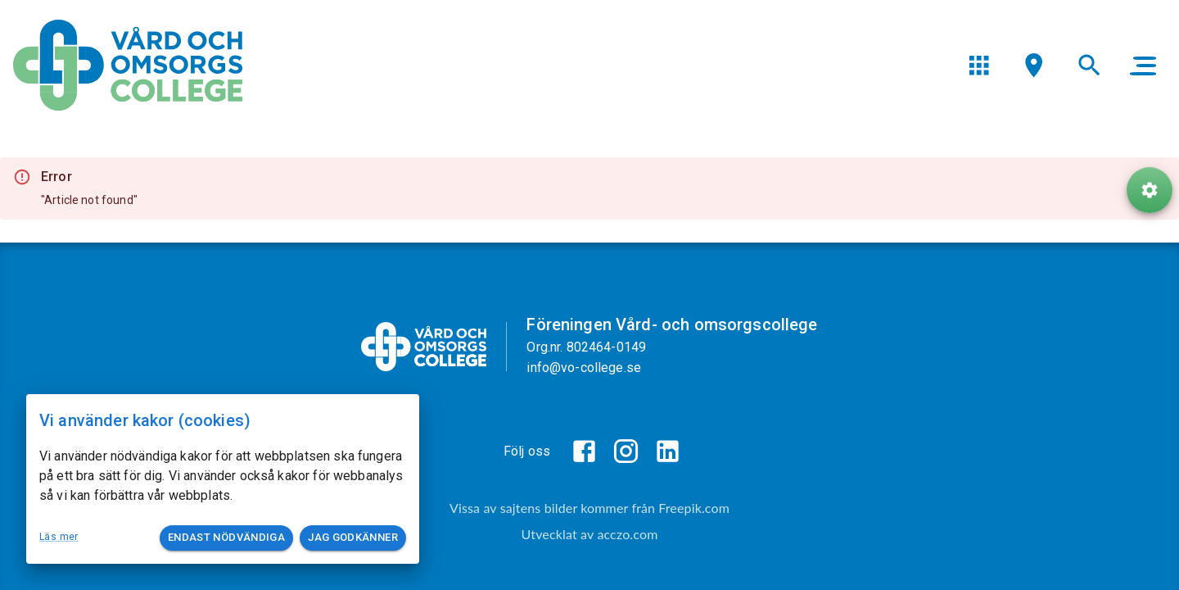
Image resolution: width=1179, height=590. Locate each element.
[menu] (979, 65)
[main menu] (1143, 65)
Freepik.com (694, 507)
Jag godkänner (353, 538)
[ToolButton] (1149, 190)
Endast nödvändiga (226, 538)
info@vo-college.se (583, 367)
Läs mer (59, 536)
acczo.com (627, 534)
